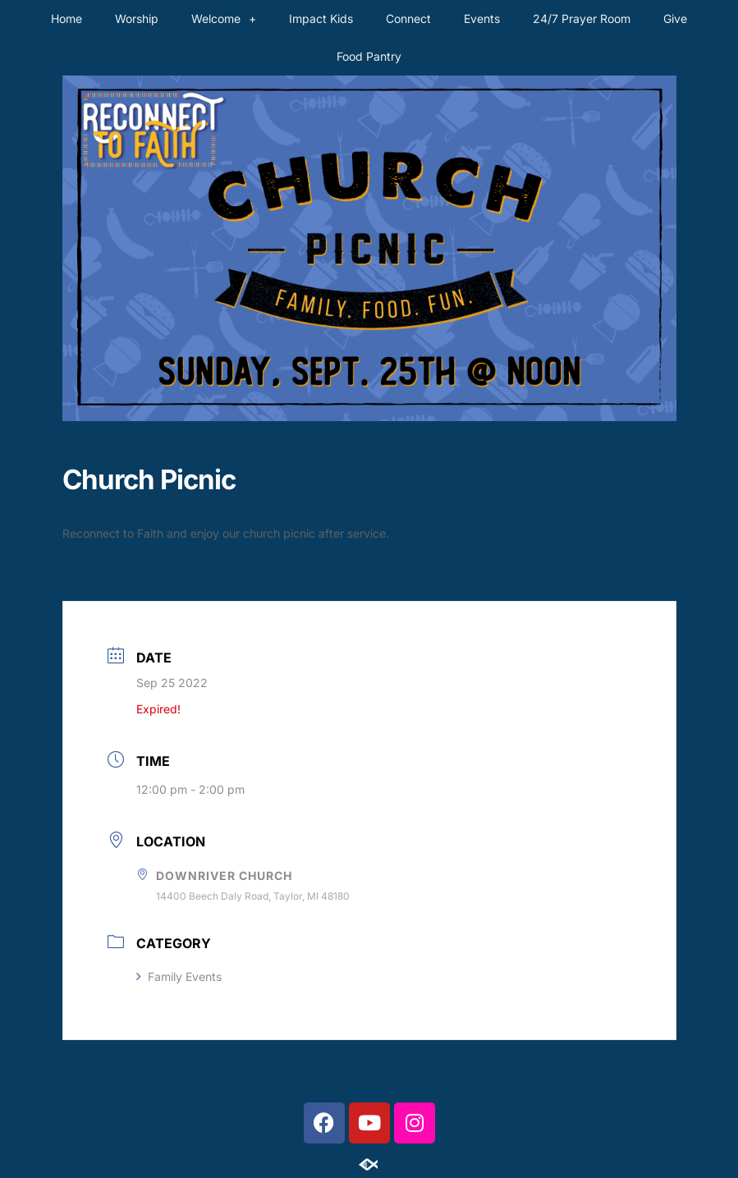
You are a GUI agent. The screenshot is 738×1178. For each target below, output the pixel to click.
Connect (408, 18)
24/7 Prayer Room (581, 18)
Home (66, 18)
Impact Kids (321, 18)
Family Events (179, 976)
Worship (136, 18)
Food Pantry (369, 56)
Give (675, 18)
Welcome (223, 19)
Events (482, 18)
